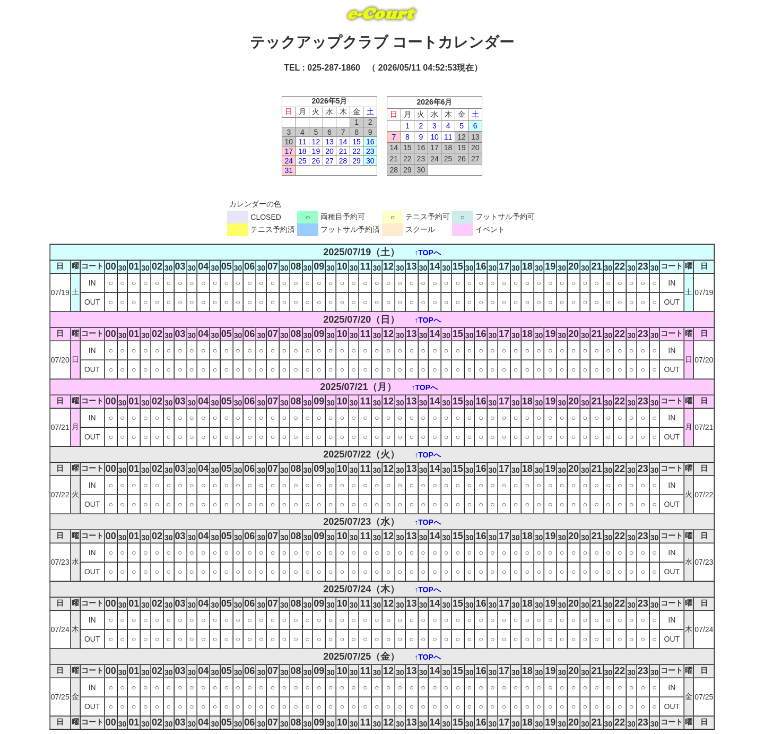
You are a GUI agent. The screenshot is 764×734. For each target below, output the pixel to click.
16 (370, 141)
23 (370, 151)
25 (302, 161)
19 (316, 151)
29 (356, 161)
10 (434, 137)
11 (302, 141)
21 (343, 151)
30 (370, 161)
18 (302, 151)
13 (329, 141)
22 (356, 151)
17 (288, 151)
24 (288, 161)
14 (343, 141)
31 (288, 170)
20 (329, 151)
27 (329, 161)
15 (356, 141)
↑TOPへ (427, 252)
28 (343, 161)
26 (316, 161)
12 (316, 141)
